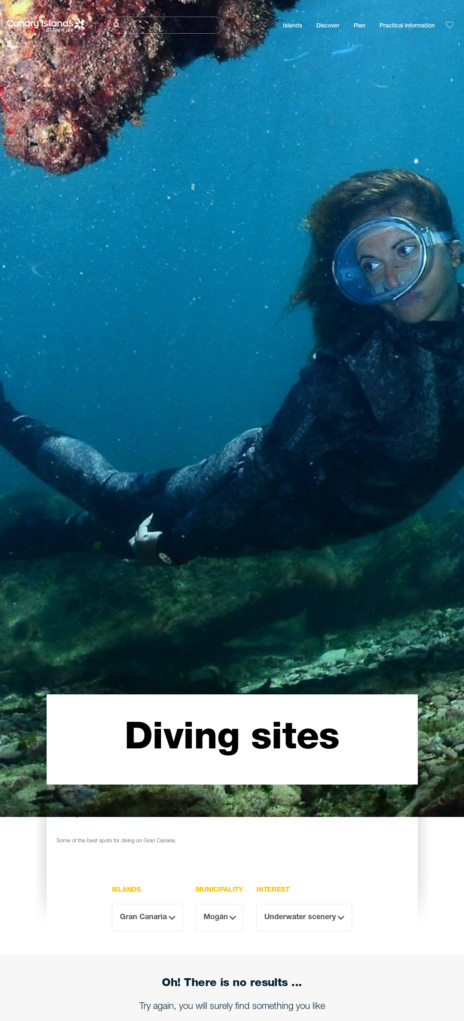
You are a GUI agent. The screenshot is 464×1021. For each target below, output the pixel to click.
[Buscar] (166, 25)
